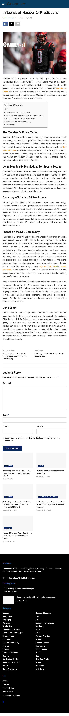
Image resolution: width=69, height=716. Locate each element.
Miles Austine (10, 18)
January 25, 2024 (43, 479)
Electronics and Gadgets (13, 635)
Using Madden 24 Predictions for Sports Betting (25, 116)
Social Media (41, 652)
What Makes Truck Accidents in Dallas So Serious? (35, 600)
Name (6, 417)
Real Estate (40, 649)
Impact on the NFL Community (18, 122)
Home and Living (10, 672)
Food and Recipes (10, 655)
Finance (8, 531)
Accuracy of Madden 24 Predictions (20, 119)
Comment (7, 385)
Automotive (7, 619)
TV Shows (40, 668)
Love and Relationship (45, 626)
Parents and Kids (43, 639)
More (38, 632)
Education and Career (12, 632)
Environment (8, 642)
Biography (7, 622)
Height (5, 668)
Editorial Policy (8, 691)
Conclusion (10, 125)
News (40, 469)
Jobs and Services (43, 616)
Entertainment (8, 639)
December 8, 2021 (9, 544)
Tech (38, 659)
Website (39, 429)
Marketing (40, 629)
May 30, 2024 (8, 482)
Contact (6, 687)
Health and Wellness (47, 500)
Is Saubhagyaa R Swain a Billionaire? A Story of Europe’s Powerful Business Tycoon (17, 476)
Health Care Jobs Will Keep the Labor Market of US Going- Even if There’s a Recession (50, 507)
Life (37, 622)
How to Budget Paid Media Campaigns (19, 591)
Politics (39, 642)
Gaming (6, 659)
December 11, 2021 (10, 513)
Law (37, 619)
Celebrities (7, 629)
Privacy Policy (8, 695)
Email (6, 429)
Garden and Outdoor (11, 662)
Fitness (6, 652)
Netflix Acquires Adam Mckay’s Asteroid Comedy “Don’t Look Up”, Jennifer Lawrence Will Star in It (17, 507)
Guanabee (16, 4)
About (5, 683)
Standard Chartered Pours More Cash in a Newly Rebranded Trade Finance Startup (17, 538)
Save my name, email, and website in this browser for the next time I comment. (33, 442)
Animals (6, 616)
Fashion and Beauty (11, 645)
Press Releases (42, 645)
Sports (39, 655)
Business (8, 469)
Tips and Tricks (42, 662)
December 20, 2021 (43, 513)
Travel (38, 665)
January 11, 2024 (26, 18)
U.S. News (40, 672)
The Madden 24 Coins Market (18, 113)
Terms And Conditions (11, 698)
